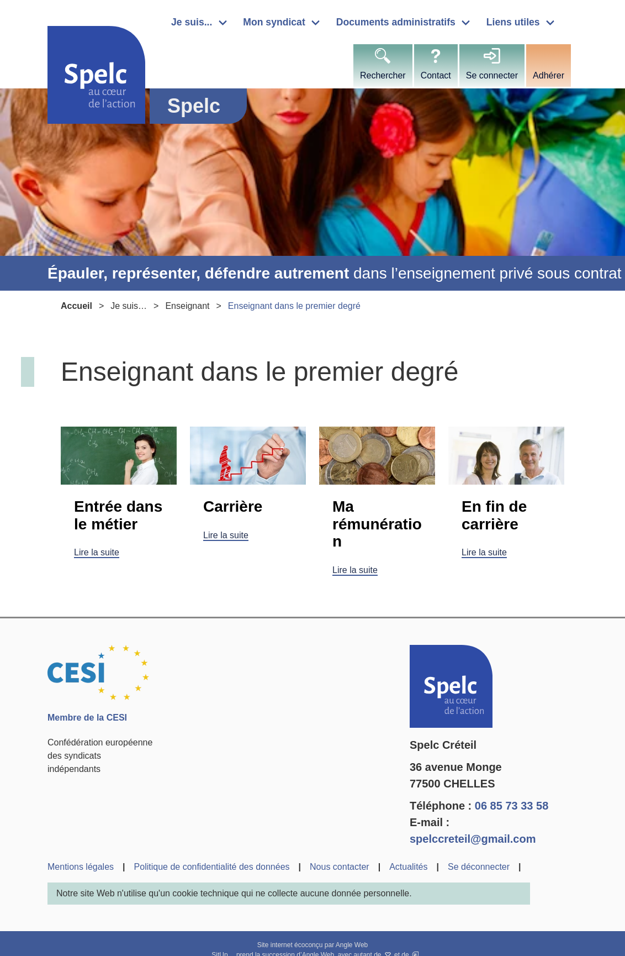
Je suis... (191, 22)
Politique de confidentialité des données (212, 866)
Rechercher (383, 75)
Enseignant (187, 306)
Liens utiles (513, 22)
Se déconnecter (479, 866)
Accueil (76, 306)
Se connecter (492, 75)
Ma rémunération (377, 524)
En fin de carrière (494, 515)
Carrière (232, 506)
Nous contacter (339, 866)
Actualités (408, 866)
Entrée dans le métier (118, 515)
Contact (436, 75)
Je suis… (128, 306)
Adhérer (548, 75)
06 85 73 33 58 (511, 806)
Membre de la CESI (87, 717)
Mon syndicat (274, 22)
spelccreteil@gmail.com (473, 839)
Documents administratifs (395, 22)
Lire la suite (96, 552)
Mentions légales (80, 866)
